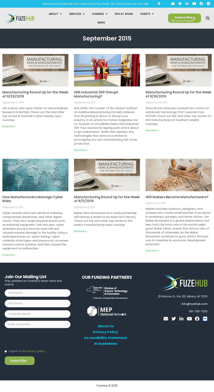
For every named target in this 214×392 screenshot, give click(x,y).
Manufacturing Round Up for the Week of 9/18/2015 (178, 94)
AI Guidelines (105, 344)
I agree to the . (28, 352)
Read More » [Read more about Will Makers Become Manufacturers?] (152, 250)
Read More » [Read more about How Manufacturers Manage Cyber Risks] (9, 254)
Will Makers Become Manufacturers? (177, 197)
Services (77, 14)
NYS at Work (124, 14)
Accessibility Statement (105, 338)
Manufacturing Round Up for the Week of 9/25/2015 (35, 94)
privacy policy (36, 352)
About (55, 14)
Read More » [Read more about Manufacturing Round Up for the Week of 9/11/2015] (81, 231)
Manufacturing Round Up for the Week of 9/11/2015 (107, 199)
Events (147, 14)
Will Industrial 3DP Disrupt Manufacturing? (96, 94)
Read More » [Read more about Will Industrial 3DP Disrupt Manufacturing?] (81, 150)
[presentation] (33, 339)
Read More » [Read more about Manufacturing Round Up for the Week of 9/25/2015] (9, 126)
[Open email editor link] (194, 304)
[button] (208, 18)
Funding (99, 14)
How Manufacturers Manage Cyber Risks (32, 199)
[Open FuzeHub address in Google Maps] (182, 296)
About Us (105, 326)
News (101, 22)
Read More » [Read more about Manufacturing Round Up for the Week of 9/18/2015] (152, 130)
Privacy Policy (105, 332)
